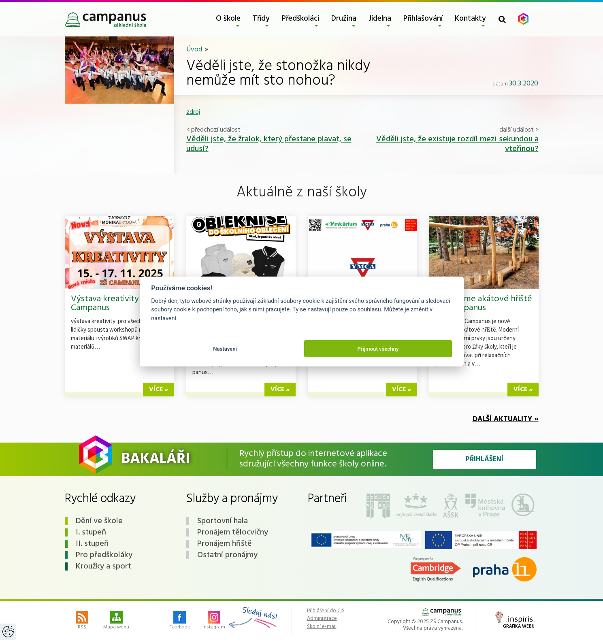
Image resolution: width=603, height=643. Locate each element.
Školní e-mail (322, 627)
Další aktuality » (506, 419)
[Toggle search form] (502, 19)
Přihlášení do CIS (326, 611)
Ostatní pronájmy (227, 555)
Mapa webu (116, 621)
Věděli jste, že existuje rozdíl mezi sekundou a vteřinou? (457, 144)
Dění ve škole (99, 521)
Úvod (194, 49)
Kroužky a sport (103, 566)
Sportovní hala (222, 521)
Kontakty (470, 19)
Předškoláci (300, 19)
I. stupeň (91, 532)
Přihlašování (423, 19)
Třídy (261, 19)
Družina (343, 19)
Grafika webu (515, 620)
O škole (228, 19)
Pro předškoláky (104, 555)
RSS (82, 621)
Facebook (179, 621)
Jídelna (380, 19)
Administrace (322, 619)
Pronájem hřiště (224, 544)
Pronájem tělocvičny (232, 532)
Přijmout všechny (377, 349)
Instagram (213, 621)
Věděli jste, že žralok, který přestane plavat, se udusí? (269, 144)
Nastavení (225, 349)
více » (158, 389)
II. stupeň (92, 544)
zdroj (193, 112)
